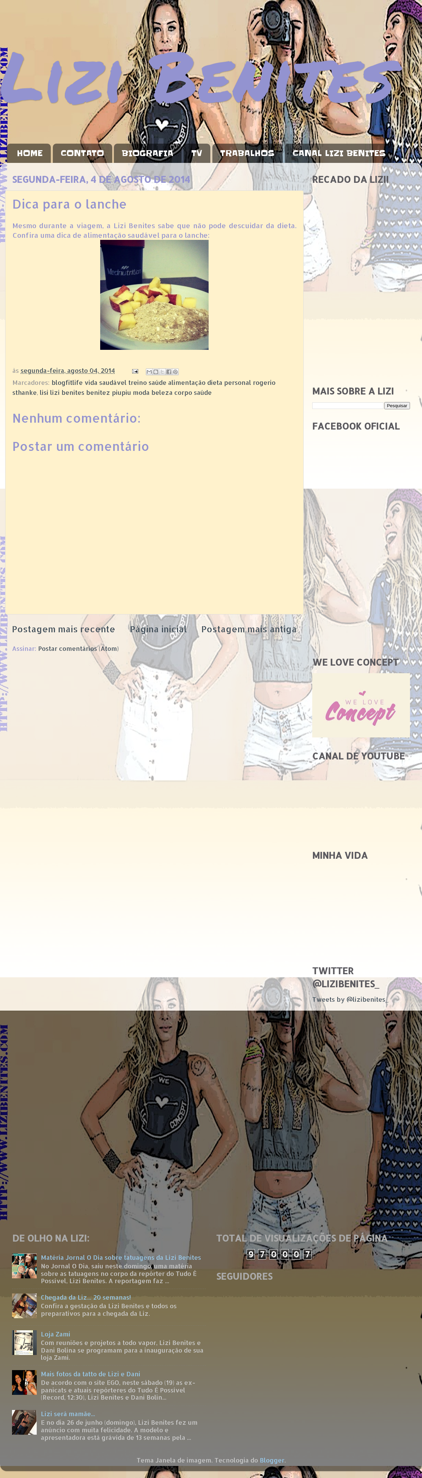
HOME (30, 153)
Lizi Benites (197, 75)
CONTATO (82, 153)
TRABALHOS (247, 153)
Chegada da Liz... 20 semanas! (86, 1297)
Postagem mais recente (63, 628)
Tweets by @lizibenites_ (350, 999)
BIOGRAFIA (147, 153)
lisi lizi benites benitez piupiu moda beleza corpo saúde (126, 392)
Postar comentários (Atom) (78, 648)
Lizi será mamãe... (68, 1414)
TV (196, 153)
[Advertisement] (361, 331)
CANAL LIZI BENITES (339, 153)
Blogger (272, 1460)
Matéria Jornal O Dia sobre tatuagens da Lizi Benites (121, 1257)
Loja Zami (55, 1334)
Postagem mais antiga (249, 628)
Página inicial (158, 628)
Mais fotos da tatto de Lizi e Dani (90, 1374)
